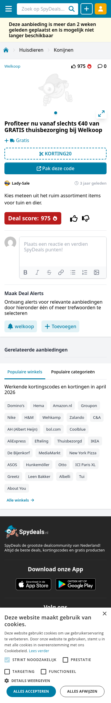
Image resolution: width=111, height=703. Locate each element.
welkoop (20, 326)
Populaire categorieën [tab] (73, 372)
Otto (62, 464)
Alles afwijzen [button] (82, 691)
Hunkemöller (37, 464)
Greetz (13, 476)
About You (16, 488)
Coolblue (78, 429)
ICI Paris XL (85, 464)
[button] (55, 681)
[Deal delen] (87, 8)
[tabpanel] (55, 442)
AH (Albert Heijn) (22, 429)
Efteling (41, 441)
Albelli (64, 476)
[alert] (55, 655)
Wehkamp (51, 417)
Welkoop (12, 66)
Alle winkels (20, 500)
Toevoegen (60, 326)
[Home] (6, 50)
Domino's (15, 405)
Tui (81, 476)
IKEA (95, 441)
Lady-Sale (21, 183)
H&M (29, 417)
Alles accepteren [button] (31, 691)
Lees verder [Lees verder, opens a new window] (39, 650)
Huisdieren (31, 50)
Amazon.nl (62, 405)
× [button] (104, 614)
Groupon (89, 405)
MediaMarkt (49, 452)
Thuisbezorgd (69, 441)
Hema (38, 405)
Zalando (77, 417)
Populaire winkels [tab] (24, 372)
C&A (97, 417)
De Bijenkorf (18, 452)
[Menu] (8, 8)
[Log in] (101, 8)
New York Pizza (82, 452)
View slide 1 (55, 112)
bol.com (53, 429)
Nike (11, 417)
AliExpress (16, 441)
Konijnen (64, 50)
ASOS (12, 464)
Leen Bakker (39, 476)
